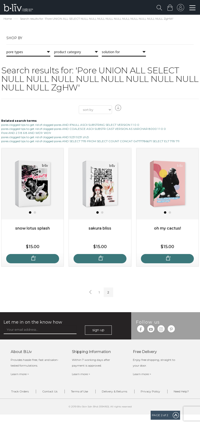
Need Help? (103, 401)
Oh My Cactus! (167, 228)
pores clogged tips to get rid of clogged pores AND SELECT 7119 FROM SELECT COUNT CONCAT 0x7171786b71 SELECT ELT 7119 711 (90, 141)
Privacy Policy (164, 392)
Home (8, 19)
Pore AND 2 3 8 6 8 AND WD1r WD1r (26, 133)
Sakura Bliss (99, 228)
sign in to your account (180, 9)
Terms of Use (90, 392)
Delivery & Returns (126, 392)
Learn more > (20, 374)
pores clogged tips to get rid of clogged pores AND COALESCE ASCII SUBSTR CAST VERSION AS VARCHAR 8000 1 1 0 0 (83, 129)
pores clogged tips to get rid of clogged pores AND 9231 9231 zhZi (45, 137)
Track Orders (28, 392)
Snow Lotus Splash (32, 228)
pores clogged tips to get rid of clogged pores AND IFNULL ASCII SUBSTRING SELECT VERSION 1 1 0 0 (70, 125)
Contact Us (59, 392)
